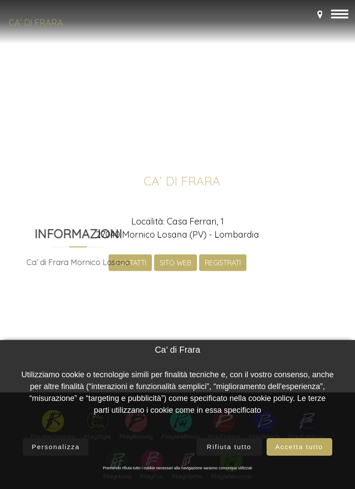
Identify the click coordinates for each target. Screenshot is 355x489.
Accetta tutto (299, 446)
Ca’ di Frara (36, 22)
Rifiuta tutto (229, 446)
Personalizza (56, 446)
